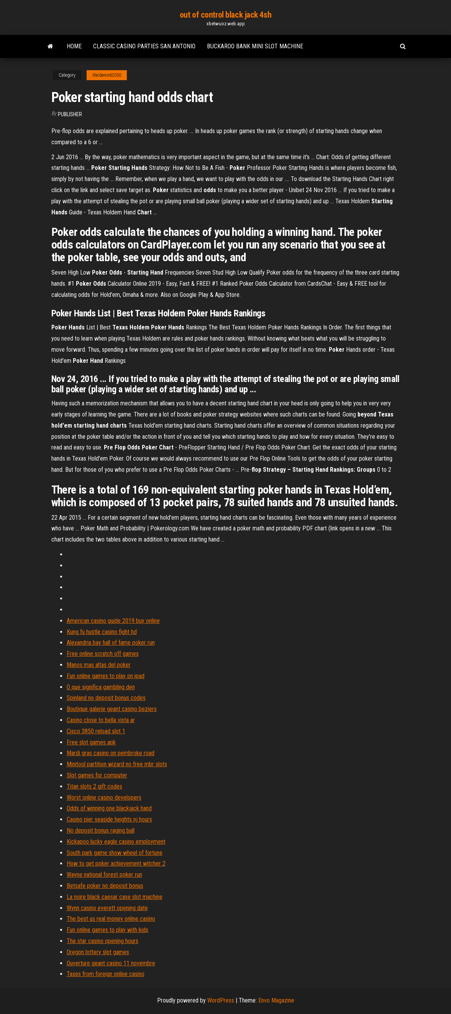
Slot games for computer (97, 775)
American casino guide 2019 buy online (113, 620)
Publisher (70, 114)
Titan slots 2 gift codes (94, 786)
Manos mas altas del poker (99, 664)
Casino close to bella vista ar (101, 720)
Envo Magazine (276, 1000)
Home (74, 46)
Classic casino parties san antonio (144, 46)
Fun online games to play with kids (107, 929)
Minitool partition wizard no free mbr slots (117, 764)
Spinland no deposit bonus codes (106, 697)
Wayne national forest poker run (104, 874)
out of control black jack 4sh (225, 15)
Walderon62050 (106, 75)
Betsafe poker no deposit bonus (105, 885)
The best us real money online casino (111, 918)
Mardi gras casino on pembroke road (110, 753)
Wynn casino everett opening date (107, 908)
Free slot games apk (91, 742)
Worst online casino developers (104, 797)
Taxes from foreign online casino (105, 974)
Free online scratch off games (103, 653)
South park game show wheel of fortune (114, 852)
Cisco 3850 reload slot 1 (96, 731)
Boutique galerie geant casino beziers (112, 709)
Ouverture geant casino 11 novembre (111, 963)
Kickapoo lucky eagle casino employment (116, 841)
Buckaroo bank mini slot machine (255, 46)
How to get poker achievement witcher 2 (116, 863)
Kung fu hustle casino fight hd (102, 631)
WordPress (220, 1000)
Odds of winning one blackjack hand (109, 808)
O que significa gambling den (101, 687)
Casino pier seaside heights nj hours (109, 819)
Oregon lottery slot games (98, 952)
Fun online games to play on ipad (105, 676)
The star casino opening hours (102, 941)
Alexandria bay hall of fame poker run (111, 642)
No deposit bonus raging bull (100, 830)
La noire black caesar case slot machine (114, 896)
